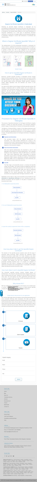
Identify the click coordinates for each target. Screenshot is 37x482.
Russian (4, 471)
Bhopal (5, 447)
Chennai (9, 445)
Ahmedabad (12, 439)
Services (6, 399)
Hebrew (8, 473)
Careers (5, 402)
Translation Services (8, 397)
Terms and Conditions (8, 416)
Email (3, 360)
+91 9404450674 (10, 429)
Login (35, 1)
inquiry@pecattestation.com (12, 431)
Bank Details (6, 404)
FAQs (5, 420)
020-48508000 (25, 1)
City (3, 373)
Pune (5, 439)
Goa (8, 447)
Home (5, 391)
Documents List (7, 401)
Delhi (20, 439)
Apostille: (5, 463)
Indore (5, 445)
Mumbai (17, 439)
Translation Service (6, 470)
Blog (5, 393)
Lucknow (4, 461)
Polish (4, 472)
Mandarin (4, 473)
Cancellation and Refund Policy (10, 418)
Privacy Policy (7, 414)
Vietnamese (8, 472)
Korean (8, 471)
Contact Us (6, 406)
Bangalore (24, 439)
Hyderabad (28, 439)
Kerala (4, 469)
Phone (3, 369)
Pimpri (8, 439)
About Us (6, 395)
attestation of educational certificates (11, 178)
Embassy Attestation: (7, 459)
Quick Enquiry (30, 1)
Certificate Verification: (7, 475)
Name (3, 364)
